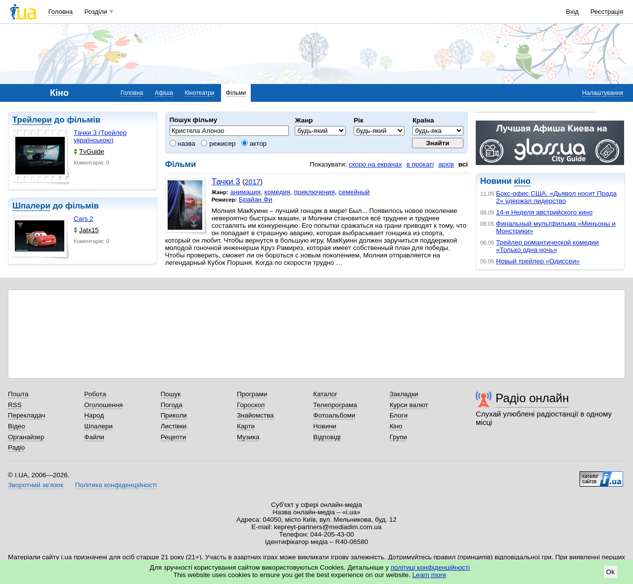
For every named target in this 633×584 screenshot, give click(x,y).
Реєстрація (606, 11)
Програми (252, 394)
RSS (15, 405)
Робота (95, 394)
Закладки (404, 394)
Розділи (96, 11)
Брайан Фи (255, 199)
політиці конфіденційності (430, 567)
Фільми (236, 92)
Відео (16, 426)
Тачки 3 (226, 181)
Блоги (399, 415)
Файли (94, 437)
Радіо (16, 447)
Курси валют (409, 405)
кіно (522, 181)
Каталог (325, 394)
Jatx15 (86, 230)
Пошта (18, 394)
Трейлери (32, 120)
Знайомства (255, 415)
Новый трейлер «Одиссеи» (538, 261)
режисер (218, 143)
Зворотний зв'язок (35, 485)
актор (254, 143)
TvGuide (89, 151)
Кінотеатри (199, 92)
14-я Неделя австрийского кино (544, 212)
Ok (610, 572)
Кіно (396, 426)
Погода (171, 405)
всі (463, 164)
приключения (314, 192)
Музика (248, 437)
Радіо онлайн (532, 398)
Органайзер (26, 437)
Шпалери (31, 205)
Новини (324, 426)
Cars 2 (83, 218)
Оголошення (103, 405)
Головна (60, 11)
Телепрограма (335, 405)
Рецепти (173, 437)
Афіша (164, 92)
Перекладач (26, 415)
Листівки (174, 426)
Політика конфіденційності (116, 485)
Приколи (174, 415)
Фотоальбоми (334, 415)
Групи (398, 437)
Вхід (572, 11)
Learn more (429, 575)
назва (182, 143)
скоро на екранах (375, 164)
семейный (354, 192)
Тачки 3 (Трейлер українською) (100, 136)
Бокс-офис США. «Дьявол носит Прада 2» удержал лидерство (556, 197)
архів (446, 164)
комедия (278, 192)
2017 (252, 182)
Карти (246, 426)
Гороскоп (251, 405)
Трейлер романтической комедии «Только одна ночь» (547, 246)
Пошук (171, 394)
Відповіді (327, 437)
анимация (245, 192)
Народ (94, 415)
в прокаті (420, 164)
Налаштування (602, 92)
